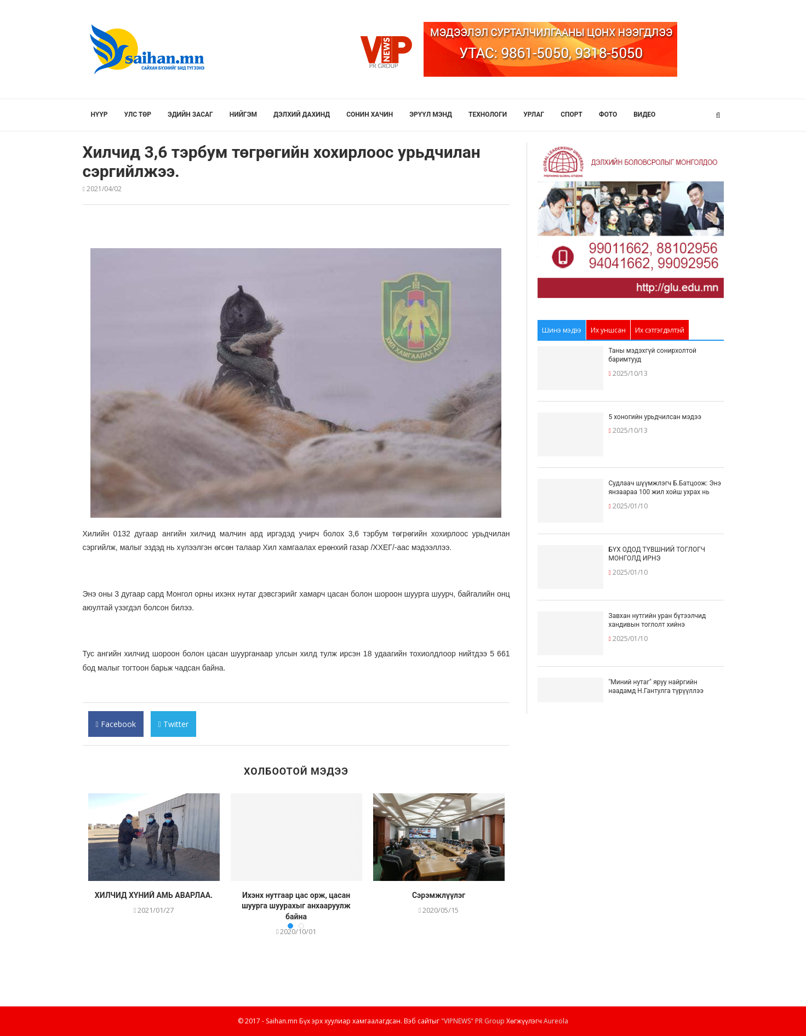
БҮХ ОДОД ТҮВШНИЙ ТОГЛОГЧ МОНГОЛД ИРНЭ (657, 554)
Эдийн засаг (190, 114)
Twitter (173, 728)
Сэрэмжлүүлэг (438, 895)
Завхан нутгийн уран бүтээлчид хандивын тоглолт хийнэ (657, 620)
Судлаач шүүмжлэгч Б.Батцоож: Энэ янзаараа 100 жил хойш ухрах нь (665, 487)
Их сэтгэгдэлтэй (659, 330)
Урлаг (533, 114)
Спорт (571, 114)
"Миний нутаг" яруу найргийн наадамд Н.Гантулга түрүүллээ (656, 686)
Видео (644, 114)
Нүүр (99, 114)
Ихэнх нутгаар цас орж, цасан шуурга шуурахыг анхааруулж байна (296, 906)
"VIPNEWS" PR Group (473, 1021)
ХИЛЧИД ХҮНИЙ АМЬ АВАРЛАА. (154, 895)
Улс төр (138, 114)
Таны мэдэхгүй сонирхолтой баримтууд (652, 355)
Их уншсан (608, 330)
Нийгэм (243, 114)
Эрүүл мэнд (430, 114)
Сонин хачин (369, 114)
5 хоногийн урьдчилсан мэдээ (655, 417)
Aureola (556, 1021)
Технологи (487, 114)
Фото (608, 114)
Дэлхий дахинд (301, 114)
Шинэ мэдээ (561, 330)
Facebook (116, 728)
